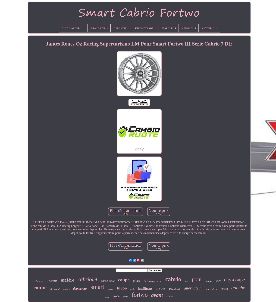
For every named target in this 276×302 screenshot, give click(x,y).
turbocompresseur (153, 281)
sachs (125, 296)
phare (136, 280)
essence (110, 290)
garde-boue (108, 280)
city (218, 280)
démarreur (80, 288)
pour (197, 279)
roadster (174, 288)
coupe (124, 279)
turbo (122, 288)
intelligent (145, 288)
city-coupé (55, 289)
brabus (161, 288)
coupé (40, 287)
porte (107, 297)
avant (157, 295)
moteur (51, 280)
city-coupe (234, 279)
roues (169, 296)
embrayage (38, 281)
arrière (67, 280)
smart (97, 286)
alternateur (193, 288)
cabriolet (87, 279)
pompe (209, 281)
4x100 (224, 288)
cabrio (173, 279)
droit (132, 289)
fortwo (140, 294)
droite (116, 296)
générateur (211, 289)
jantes (66, 289)
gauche (238, 287)
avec (186, 281)
